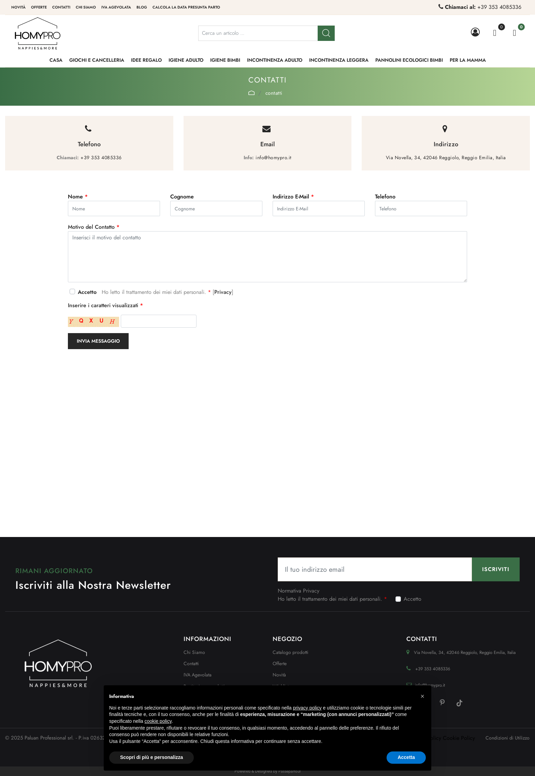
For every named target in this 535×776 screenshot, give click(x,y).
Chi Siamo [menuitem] (194, 652)
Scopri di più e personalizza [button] (151, 757)
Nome (78, 196)
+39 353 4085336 (499, 7)
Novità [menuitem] (18, 7)
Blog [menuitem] (141, 7)
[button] (326, 33)
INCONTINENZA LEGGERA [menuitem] (338, 60)
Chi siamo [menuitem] (86, 7)
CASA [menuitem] (55, 60)
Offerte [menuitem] (39, 7)
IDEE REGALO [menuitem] (146, 60)
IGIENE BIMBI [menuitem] (225, 60)
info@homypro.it (273, 157)
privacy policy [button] (307, 708)
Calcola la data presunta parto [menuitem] (186, 7)
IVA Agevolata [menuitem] (116, 7)
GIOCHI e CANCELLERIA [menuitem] (96, 60)
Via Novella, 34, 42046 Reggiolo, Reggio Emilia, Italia (446, 157)
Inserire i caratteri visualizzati (105, 305)
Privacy (223, 292)
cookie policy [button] (158, 721)
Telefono (385, 196)
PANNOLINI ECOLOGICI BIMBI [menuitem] (409, 60)
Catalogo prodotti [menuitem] (290, 652)
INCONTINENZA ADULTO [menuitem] (274, 60)
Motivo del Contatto (93, 227)
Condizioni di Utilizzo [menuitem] (508, 737)
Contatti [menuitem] (61, 7)
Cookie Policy (459, 738)
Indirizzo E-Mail (293, 196)
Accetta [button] (406, 757)
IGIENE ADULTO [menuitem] (186, 60)
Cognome (182, 196)
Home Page (251, 93)
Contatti (274, 93)
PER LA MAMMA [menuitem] (468, 60)
